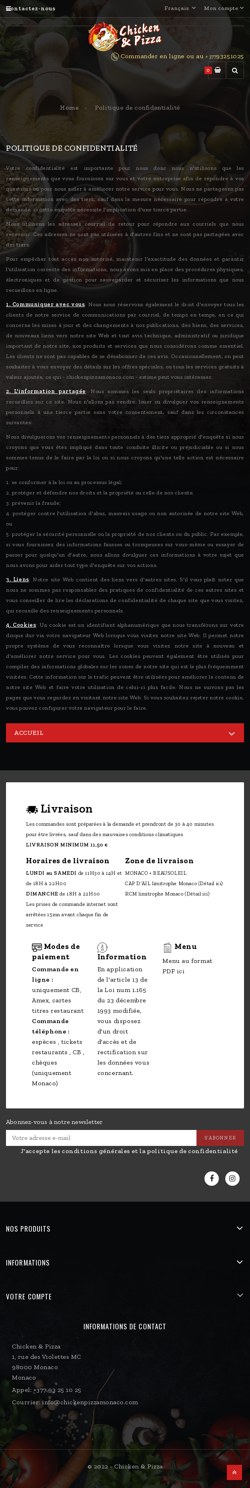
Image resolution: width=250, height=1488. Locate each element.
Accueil (28, 732)
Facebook (212, 1178)
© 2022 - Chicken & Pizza (125, 1466)
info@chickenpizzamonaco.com (90, 1402)
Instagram (233, 1178)
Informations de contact (125, 1326)
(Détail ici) (210, 883)
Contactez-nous (31, 8)
